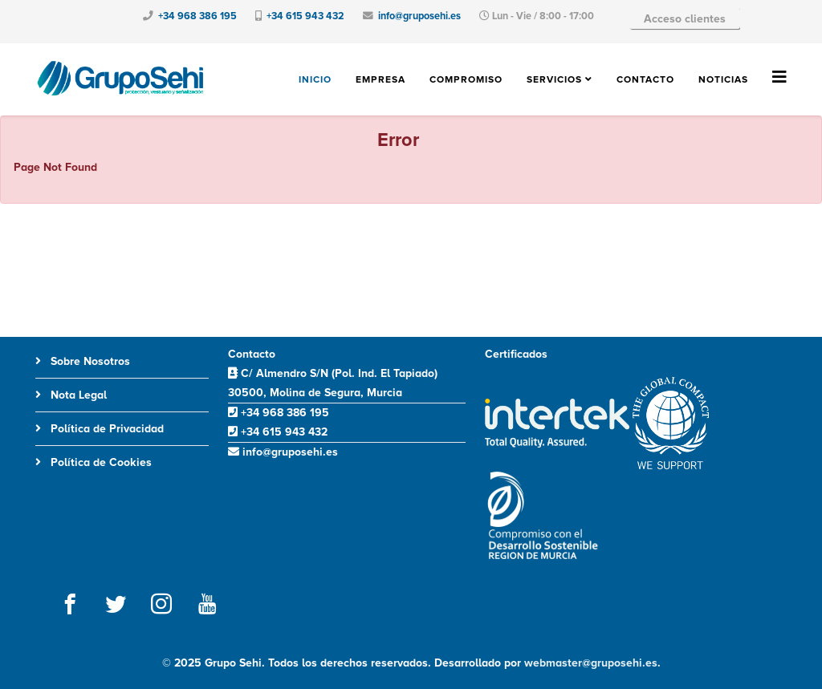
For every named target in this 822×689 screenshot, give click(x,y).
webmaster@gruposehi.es (590, 663)
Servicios (554, 80)
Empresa (380, 80)
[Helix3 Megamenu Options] (779, 78)
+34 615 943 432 (305, 16)
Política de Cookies (99, 462)
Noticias (723, 80)
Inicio (315, 80)
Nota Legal (77, 395)
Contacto (645, 80)
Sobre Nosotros (88, 361)
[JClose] (802, 138)
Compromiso (466, 80)
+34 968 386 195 (197, 16)
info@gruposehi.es (419, 16)
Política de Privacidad (105, 429)
